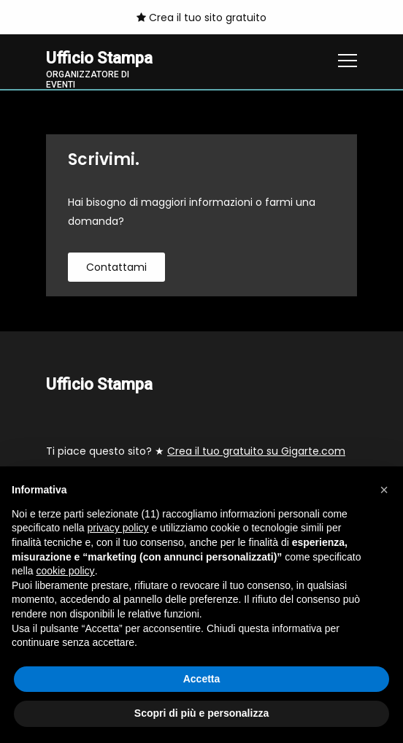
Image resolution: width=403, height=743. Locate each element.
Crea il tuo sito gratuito (201, 17)
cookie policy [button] (65, 571)
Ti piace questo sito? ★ (195, 451)
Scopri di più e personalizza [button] (201, 713)
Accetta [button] (201, 679)
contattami (116, 267)
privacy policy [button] (118, 528)
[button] (384, 489)
